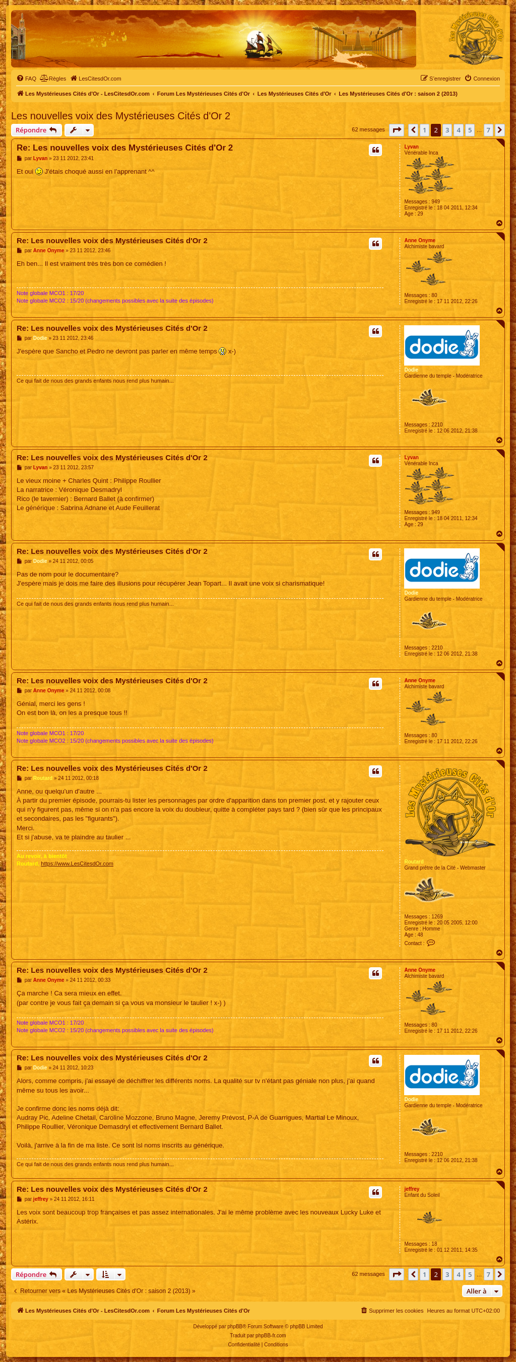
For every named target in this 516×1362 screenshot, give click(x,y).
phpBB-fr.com (270, 1335)
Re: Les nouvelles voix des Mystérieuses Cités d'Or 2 (125, 148)
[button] (396, 130)
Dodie (411, 370)
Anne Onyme (419, 240)
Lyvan (411, 147)
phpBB (234, 1326)
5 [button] (470, 129)
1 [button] (424, 129)
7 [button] (488, 129)
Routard (413, 862)
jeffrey (411, 1189)
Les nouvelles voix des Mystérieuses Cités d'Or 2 (120, 115)
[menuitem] (26, 79)
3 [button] (447, 129)
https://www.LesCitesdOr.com (77, 864)
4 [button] (458, 129)
